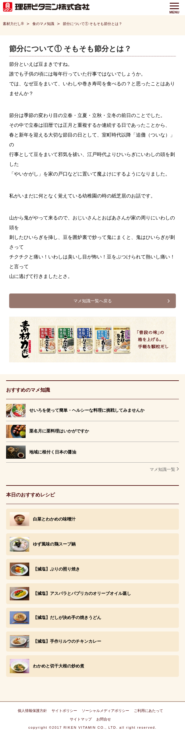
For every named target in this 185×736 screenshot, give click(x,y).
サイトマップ (81, 719)
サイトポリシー (64, 711)
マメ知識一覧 (162, 469)
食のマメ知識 (43, 24)
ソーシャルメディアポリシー (105, 711)
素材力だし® (13, 24)
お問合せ (103, 719)
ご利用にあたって (148, 711)
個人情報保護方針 (32, 711)
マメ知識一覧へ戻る (92, 300)
